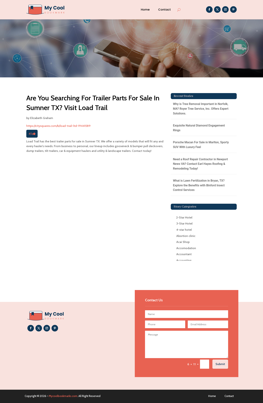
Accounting (183, 260)
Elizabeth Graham (41, 118)
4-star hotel (184, 229)
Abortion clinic (185, 236)
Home (145, 9)
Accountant (184, 254)
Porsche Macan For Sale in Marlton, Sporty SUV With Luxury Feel (201, 145)
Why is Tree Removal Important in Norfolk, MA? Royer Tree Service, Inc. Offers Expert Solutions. (200, 108)
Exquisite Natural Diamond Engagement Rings (199, 128)
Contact (164, 9)
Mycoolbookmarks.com (63, 396)
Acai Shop (183, 242)
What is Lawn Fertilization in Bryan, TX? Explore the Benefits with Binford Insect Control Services (199, 185)
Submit (220, 364)
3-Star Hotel (184, 223)
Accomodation (186, 248)
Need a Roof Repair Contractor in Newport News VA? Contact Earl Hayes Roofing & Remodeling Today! (200, 164)
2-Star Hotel (184, 217)
